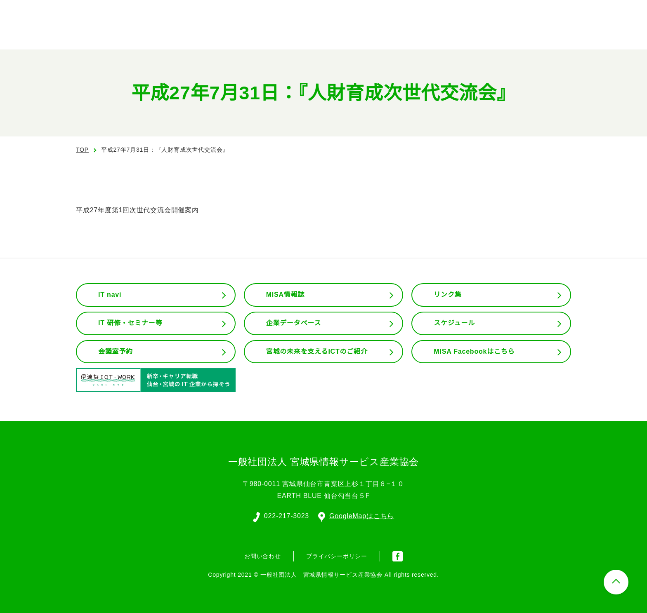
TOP (82, 150)
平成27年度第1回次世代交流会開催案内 (137, 210)
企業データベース (293, 323)
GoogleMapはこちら (356, 515)
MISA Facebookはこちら (474, 352)
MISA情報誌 (285, 295)
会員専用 (523, 33)
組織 (416, 33)
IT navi (110, 295)
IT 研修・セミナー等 (130, 323)
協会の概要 (366, 33)
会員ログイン (554, 12)
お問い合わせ (598, 32)
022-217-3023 (286, 515)
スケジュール (454, 323)
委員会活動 (466, 33)
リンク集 (447, 295)
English (496, 12)
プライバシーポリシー (336, 555)
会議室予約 (115, 352)
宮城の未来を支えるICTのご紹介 (317, 352)
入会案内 (614, 12)
